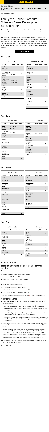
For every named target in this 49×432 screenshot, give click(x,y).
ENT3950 (28, 253)
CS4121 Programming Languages (29, 233)
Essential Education (23, 295)
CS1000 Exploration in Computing (5, 68)
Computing (6, 8)
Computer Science (7, 6)
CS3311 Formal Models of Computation (29, 138)
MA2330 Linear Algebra (30, 73)
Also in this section (9, 13)
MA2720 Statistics (4, 136)
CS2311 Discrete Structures (4, 127)
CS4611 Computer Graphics (4, 241)
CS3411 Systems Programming (29, 179)
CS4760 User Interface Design (5, 201)
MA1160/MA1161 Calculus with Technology (6, 74)
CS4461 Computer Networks (4, 247)
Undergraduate (21, 8)
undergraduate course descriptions (35, 45)
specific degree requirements (12, 39)
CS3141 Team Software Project (5, 184)
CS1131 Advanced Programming (5, 82)
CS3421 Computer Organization (5, 179)
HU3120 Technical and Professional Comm (29, 240)
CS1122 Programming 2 (30, 68)
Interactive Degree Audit (10, 37)
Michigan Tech (2, 8)
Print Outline (23, 51)
